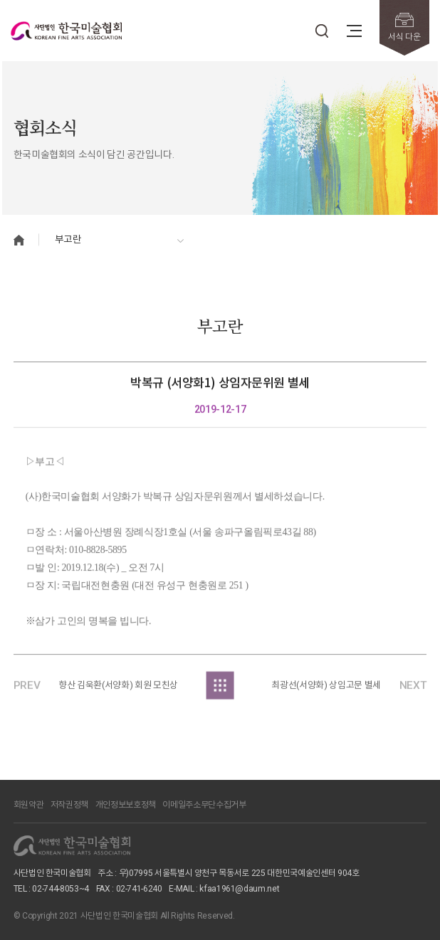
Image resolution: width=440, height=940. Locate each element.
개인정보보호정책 (125, 805)
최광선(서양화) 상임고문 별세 (325, 689)
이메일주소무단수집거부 (204, 805)
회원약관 (29, 805)
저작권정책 (69, 805)
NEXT (413, 689)
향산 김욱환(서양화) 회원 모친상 (118, 689)
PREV (27, 689)
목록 (220, 690)
